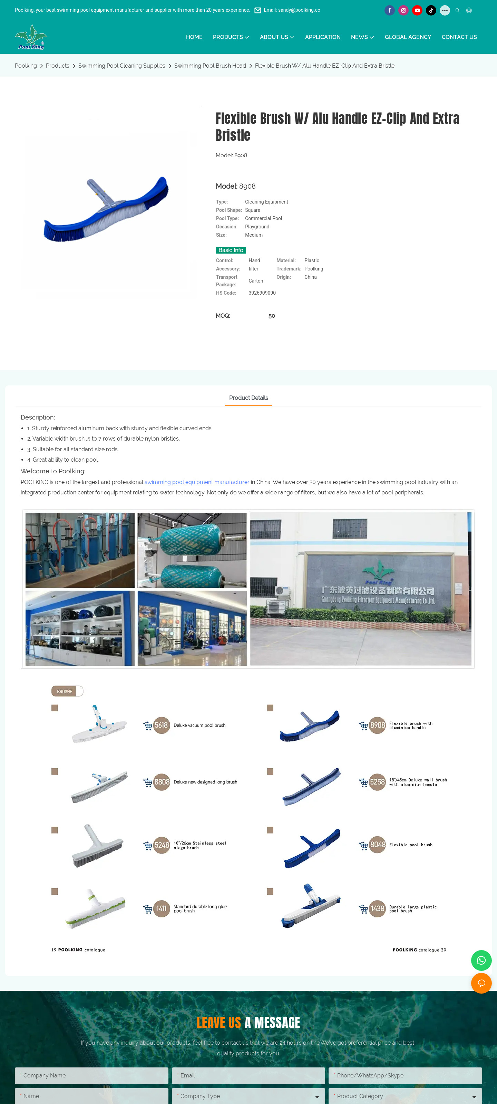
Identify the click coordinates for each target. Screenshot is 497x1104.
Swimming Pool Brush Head (210, 65)
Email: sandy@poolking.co (292, 10)
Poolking (26, 65)
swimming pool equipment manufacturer (197, 482)
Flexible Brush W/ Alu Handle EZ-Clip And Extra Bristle (324, 65)
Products (57, 65)
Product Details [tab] (248, 398)
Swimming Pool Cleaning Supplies (121, 65)
